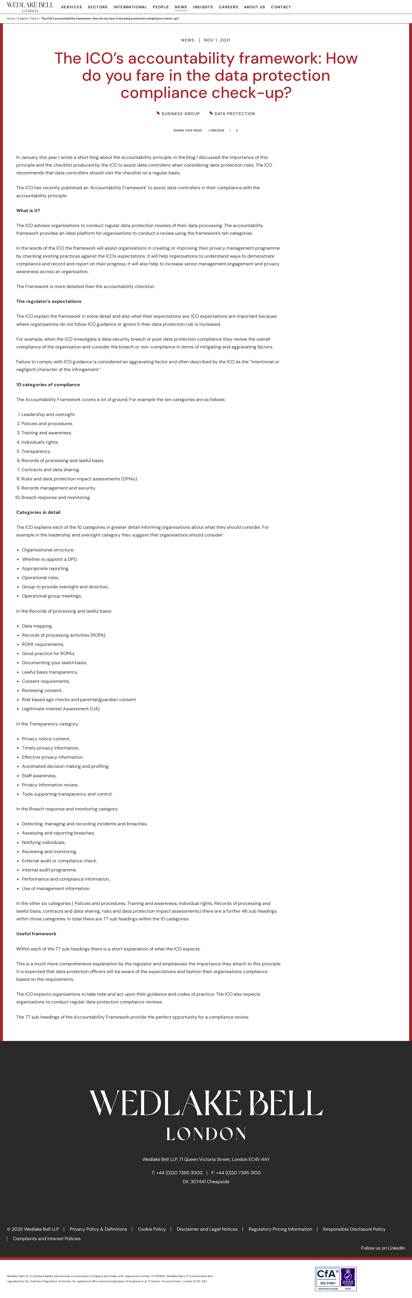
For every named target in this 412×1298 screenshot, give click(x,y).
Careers (228, 7)
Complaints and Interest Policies (47, 1239)
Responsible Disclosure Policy (354, 1229)
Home (11, 18)
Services (71, 7)
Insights (203, 7)
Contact (281, 7)
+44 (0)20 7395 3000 (179, 1173)
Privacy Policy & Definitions (98, 1229)
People (161, 7)
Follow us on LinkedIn (383, 1248)
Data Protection (235, 113)
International (130, 7)
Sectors (98, 7)
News (181, 7)
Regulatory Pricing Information (280, 1229)
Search (401, 7)
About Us (254, 7)
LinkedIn (216, 130)
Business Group (181, 113)
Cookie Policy (152, 1229)
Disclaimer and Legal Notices (207, 1229)
